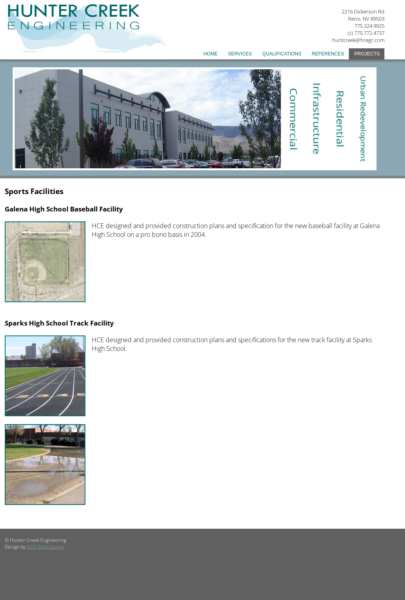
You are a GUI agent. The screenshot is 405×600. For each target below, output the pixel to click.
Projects (367, 54)
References (328, 54)
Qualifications (281, 54)
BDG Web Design (45, 546)
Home (210, 54)
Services (240, 54)
